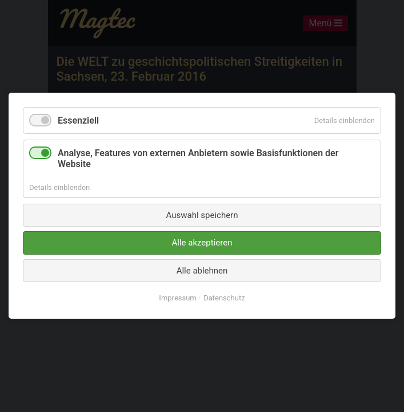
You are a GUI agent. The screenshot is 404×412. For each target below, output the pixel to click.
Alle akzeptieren (202, 243)
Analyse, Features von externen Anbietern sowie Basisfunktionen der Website (198, 159)
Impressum (177, 298)
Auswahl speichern (202, 215)
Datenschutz (224, 298)
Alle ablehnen (202, 271)
